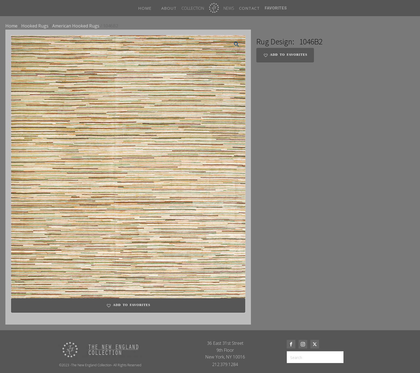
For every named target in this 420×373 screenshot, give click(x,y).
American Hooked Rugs (75, 26)
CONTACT (249, 8)
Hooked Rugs (34, 26)
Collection (192, 8)
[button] (236, 44)
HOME (145, 8)
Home (11, 26)
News (228, 8)
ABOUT (169, 8)
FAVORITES (276, 8)
